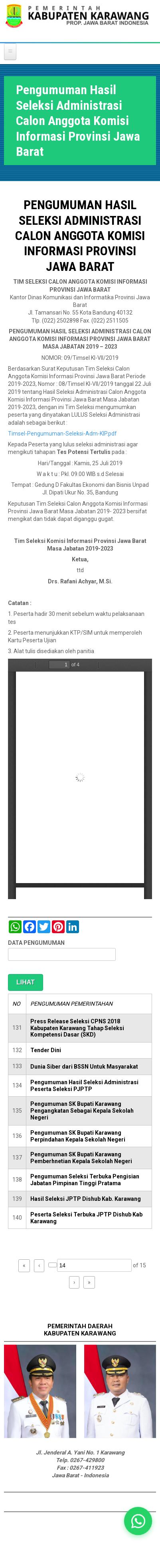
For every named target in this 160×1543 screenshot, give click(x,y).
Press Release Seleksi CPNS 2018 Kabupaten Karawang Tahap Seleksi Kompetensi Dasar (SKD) (77, 1028)
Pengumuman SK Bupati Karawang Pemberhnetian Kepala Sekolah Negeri (81, 1157)
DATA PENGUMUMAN (36, 943)
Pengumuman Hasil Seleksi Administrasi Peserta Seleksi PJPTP (84, 1085)
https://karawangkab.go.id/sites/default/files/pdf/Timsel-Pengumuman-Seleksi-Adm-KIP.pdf (80, 779)
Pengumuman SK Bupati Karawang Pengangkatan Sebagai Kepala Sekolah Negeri (82, 1111)
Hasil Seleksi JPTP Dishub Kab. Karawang (85, 1199)
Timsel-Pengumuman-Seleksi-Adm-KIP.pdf (62, 433)
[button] (138, 1521)
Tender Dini (45, 1050)
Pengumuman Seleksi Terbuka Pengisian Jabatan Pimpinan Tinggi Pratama (84, 1179)
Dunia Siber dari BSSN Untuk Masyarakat (84, 1066)
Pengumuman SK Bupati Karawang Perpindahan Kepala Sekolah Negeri (77, 1136)
